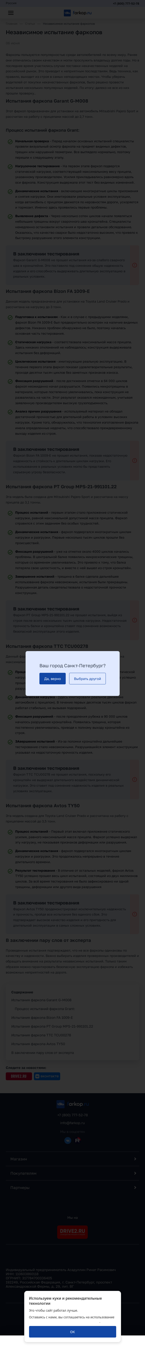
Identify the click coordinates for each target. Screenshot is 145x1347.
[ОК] (72, 1332)
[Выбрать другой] (87, 678)
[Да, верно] (52, 678)
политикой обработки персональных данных (64, 1321)
